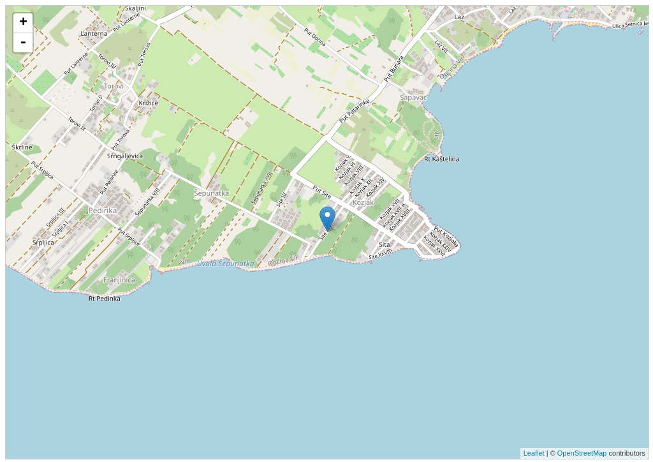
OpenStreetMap (582, 453)
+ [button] (23, 23)
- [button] (22, 42)
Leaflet (534, 453)
